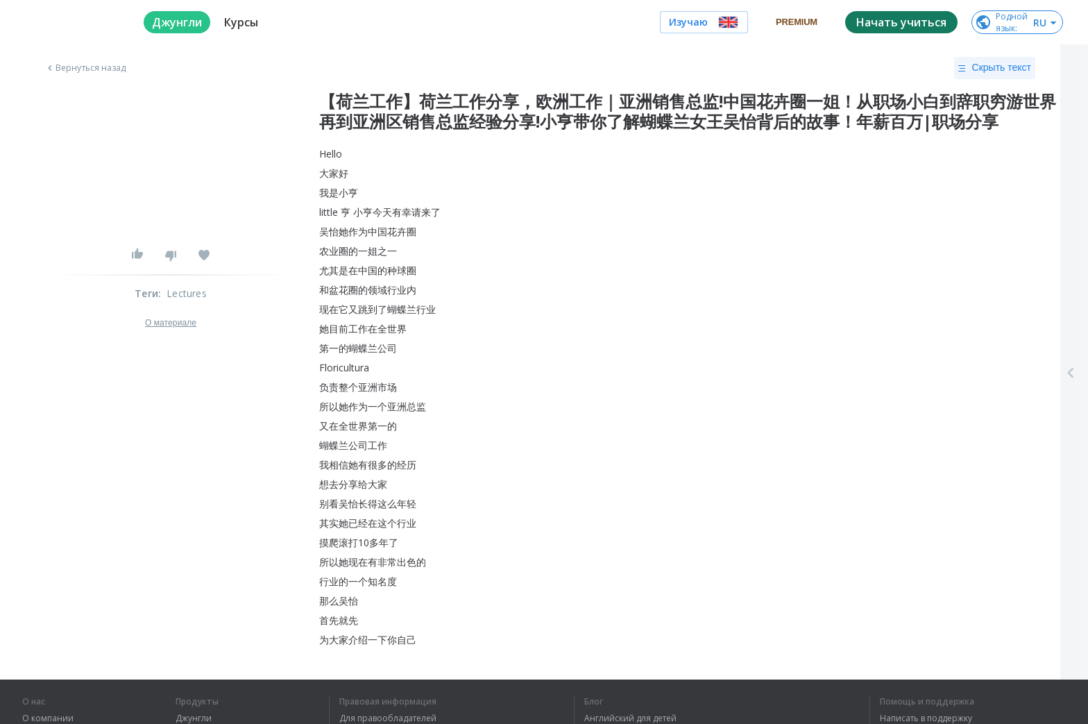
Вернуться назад (85, 68)
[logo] (71, 22)
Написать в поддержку (926, 718)
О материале (170, 323)
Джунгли (194, 718)
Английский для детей (630, 718)
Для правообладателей (387, 718)
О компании (48, 718)
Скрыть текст (994, 68)
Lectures (187, 293)
